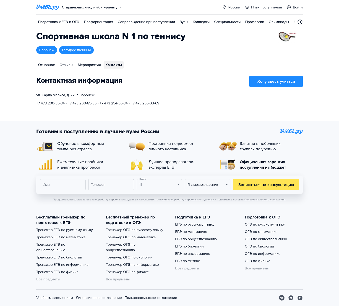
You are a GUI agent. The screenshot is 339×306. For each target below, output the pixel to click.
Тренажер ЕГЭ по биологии (59, 257)
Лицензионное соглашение (99, 297)
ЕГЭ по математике (191, 231)
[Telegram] (291, 298)
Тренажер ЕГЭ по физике (57, 272)
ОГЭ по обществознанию (266, 239)
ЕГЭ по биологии (189, 246)
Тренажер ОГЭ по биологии (129, 257)
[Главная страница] (47, 7)
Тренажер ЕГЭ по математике (61, 237)
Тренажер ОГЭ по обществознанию (121, 247)
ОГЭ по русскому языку (265, 224)
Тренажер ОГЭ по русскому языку (134, 230)
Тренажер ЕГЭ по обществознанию (50, 247)
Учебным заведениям (54, 297)
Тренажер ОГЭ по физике (127, 272)
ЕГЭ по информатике (192, 253)
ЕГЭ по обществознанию (196, 239)
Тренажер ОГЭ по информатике (132, 264)
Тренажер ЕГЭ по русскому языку (64, 230)
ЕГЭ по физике (187, 261)
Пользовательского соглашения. (265, 199)
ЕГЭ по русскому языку (194, 224)
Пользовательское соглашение (151, 297)
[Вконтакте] (281, 298)
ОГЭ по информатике (262, 253)
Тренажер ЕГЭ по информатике (62, 264)
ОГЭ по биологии (259, 246)
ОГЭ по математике (261, 231)
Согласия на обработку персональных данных (184, 199)
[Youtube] (300, 298)
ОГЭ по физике (257, 261)
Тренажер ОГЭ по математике (131, 237)
